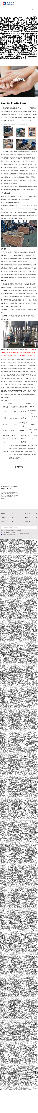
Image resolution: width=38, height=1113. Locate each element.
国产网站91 (25, 760)
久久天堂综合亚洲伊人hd (32, 767)
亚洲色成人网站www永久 (8, 1077)
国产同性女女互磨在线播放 (10, 796)
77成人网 (2, 815)
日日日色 (2, 765)
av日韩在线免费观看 (7, 599)
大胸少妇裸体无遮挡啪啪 (32, 775)
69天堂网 (30, 811)
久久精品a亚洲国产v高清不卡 (22, 866)
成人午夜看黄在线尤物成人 (12, 970)
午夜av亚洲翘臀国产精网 (7, 892)
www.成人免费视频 (24, 798)
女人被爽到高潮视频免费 (7, 773)
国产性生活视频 (30, 813)
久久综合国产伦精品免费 (17, 1064)
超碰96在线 (11, 572)
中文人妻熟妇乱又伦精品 (21, 1018)
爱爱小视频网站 (12, 886)
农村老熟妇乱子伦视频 (19, 919)
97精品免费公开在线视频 (11, 836)
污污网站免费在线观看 (32, 1015)
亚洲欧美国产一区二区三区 (31, 675)
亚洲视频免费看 (14, 1063)
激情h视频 (31, 665)
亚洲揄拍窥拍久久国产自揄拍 (8, 944)
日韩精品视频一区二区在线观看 (23, 1022)
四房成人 (10, 559)
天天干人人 (2, 754)
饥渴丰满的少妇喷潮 (14, 658)
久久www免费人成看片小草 (24, 1006)
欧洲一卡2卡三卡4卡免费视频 (24, 587)
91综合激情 (5, 591)
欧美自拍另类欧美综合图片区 (13, 1066)
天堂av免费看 (7, 1000)
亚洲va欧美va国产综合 (31, 701)
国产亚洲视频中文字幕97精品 (28, 1020)
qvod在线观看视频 (15, 951)
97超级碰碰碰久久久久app (31, 609)
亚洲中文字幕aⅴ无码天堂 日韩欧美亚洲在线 (14, 615)
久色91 (36, 910)
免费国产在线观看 (33, 877)
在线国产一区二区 (16, 798)
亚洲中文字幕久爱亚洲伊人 (29, 727)
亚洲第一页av (34, 861)
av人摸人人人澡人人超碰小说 (13, 828)
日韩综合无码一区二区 (24, 993)
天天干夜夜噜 (29, 991)
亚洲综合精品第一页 (14, 982)
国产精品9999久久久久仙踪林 (16, 1011)
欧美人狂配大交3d (9, 1054)
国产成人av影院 (5, 1021)
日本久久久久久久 (6, 846)
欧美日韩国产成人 (4, 664)
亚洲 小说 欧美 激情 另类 (18, 716)
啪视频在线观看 (9, 795)
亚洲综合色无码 (27, 714)
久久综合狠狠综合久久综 (26, 619)
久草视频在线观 (16, 687)
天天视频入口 (22, 1021)
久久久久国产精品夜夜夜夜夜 (18, 621)
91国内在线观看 (30, 996)
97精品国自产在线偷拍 (5, 801)
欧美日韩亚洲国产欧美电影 (28, 911)
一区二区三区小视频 (13, 797)
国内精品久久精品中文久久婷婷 (27, 706)
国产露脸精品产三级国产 (14, 938)
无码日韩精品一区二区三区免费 (28, 724)
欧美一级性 (11, 946)
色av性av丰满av (22, 737)
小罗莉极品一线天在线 (23, 1046)
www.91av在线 (5, 1042)
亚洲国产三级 (8, 750)
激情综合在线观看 (32, 555)
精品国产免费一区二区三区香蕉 (7, 883)
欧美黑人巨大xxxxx (11, 732)
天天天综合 (19, 909)
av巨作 (26, 901)
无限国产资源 (25, 750)
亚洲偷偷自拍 (18, 934)
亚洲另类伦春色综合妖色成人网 (25, 717)
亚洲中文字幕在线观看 (31, 1043)
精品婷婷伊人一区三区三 (9, 693)
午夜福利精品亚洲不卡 (33, 690)
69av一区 (11, 713)
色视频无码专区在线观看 (30, 837)
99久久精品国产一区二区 (29, 596)
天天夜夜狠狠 (9, 992)
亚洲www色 (29, 1078)
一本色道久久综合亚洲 (21, 745)
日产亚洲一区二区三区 (23, 888)
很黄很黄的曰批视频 (31, 916)
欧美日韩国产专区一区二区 (25, 1077)
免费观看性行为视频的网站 (25, 601)
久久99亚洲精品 (13, 971)
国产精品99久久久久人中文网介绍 (13, 595)
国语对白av (20, 606)
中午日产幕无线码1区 (6, 839)
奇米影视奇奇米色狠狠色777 (27, 956)
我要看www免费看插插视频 (18, 634)
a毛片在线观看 (21, 589)
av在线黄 (16, 589)
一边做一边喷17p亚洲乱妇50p (10, 1026)
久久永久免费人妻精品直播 (13, 731)
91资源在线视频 (33, 662)
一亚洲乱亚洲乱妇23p (11, 909)
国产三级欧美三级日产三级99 (20, 948)
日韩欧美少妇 (27, 861)
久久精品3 (2, 750)
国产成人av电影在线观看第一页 (9, 1082)
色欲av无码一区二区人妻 (12, 730)
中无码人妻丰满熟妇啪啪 (20, 914)
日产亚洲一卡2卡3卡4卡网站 (31, 703)
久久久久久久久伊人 (15, 833)
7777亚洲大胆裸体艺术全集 (27, 843)
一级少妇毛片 (21, 925)
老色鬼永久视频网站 (11, 866)
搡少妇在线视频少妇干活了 (19, 851)
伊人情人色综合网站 (13, 1046)
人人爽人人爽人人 (24, 646)
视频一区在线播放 (19, 974)
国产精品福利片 (12, 937)
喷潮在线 (12, 864)
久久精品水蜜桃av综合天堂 (6, 1037)
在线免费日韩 (30, 737)
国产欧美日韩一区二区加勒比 (9, 643)
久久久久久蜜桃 (31, 1013)
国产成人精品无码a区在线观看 (30, 808)
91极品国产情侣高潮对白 (12, 751)
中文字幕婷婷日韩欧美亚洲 (25, 661)
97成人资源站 (13, 952)
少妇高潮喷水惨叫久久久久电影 (21, 789)
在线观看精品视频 (18, 910)
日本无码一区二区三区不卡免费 (21, 593)
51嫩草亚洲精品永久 (8, 762)
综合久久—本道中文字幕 (29, 1044)
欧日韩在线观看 (17, 747)
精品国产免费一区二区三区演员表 (24, 819)
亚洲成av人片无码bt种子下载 (17, 799)
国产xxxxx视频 (15, 659)
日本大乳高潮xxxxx (13, 771)
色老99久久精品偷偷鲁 (5, 808)
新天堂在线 (17, 1048)
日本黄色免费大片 (22, 761)
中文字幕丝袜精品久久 (24, 812)
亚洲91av (26, 615)
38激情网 (11, 564)
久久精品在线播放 (6, 753)
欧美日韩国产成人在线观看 (26, 742)
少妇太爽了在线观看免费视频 (13, 872)
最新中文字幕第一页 (15, 642)
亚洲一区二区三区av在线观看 (6, 663)
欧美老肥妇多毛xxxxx (31, 1063)
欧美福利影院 (7, 790)
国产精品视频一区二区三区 (19, 984)
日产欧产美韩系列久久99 (16, 1056)
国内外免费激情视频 (15, 893)
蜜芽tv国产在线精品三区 (24, 715)
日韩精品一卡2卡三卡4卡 (24, 795)
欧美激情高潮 (3, 847)
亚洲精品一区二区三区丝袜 (7, 897)
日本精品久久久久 (29, 975)
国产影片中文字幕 (24, 603)
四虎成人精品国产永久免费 (29, 1085)
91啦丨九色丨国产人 (32, 899)
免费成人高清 (24, 763)
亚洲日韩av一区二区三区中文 (6, 766)
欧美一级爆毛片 (20, 764)
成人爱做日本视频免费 (8, 977)
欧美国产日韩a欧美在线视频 (27, 595)
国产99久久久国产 (24, 832)
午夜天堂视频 (22, 628)
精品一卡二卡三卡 (23, 644)
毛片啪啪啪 (34, 697)
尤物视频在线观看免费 (23, 865)
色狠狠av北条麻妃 (29, 764)
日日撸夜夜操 (28, 1088)
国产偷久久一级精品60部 (19, 633)
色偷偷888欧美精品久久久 (7, 633)
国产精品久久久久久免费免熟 (27, 929)
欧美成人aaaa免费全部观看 (25, 730)
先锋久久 (30, 998)
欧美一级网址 (9, 929)
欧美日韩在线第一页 (12, 675)
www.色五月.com (18, 697)
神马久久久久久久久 (16, 929)
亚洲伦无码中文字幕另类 (24, 659)
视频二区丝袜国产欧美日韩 (21, 824)
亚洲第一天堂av (3, 1041)
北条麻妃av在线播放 (32, 732)
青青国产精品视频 (23, 1066)
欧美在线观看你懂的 (4, 696)
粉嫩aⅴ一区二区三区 (27, 563)
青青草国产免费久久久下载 (25, 872)
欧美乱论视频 (21, 592)
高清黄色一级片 (9, 727)
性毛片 (16, 715)
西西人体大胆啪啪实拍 (12, 592)
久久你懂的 (33, 722)
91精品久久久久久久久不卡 (25, 611)
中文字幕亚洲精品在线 (9, 914)
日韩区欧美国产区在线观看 (6, 701)
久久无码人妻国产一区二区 (28, 1004)
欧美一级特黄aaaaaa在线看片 (24, 840)
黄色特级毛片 (25, 1051)
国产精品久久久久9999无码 (30, 964)
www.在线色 (35, 1038)
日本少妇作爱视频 (19, 955)
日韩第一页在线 (33, 799)
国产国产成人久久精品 (14, 603)
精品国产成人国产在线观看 (16, 845)
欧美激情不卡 (23, 827)
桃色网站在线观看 (4, 675)
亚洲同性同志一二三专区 (8, 948)
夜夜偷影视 (33, 679)
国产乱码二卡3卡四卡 (31, 830)
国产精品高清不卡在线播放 (9, 745)
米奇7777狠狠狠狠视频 (29, 584)
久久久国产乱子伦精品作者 (30, 707)
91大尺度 (14, 1071)
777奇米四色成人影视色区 (15, 1086)
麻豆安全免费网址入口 (25, 1003)
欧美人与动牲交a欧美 (31, 892)
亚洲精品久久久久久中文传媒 (29, 928)
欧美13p (20, 1073)
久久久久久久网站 (9, 935)
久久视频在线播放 (21, 1026)
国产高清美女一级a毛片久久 (31, 674)
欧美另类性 (21, 975)
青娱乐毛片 (7, 669)
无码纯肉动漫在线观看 (15, 706)
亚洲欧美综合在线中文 (10, 777)
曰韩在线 (15, 727)
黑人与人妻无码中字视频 (7, 837)
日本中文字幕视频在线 (17, 1020)
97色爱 (32, 677)
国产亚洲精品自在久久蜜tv (30, 578)
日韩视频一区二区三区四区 (13, 646)
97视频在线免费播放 (24, 642)
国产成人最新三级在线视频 (27, 983)
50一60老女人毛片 (28, 726)
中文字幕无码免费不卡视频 (18, 964)
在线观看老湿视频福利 (25, 791)
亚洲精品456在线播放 (19, 1016)
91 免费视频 (11, 593)
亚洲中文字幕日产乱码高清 (18, 772)
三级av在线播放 (24, 666)
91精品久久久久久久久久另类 (27, 930)
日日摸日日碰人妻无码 (32, 948)
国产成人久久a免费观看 (15, 913)
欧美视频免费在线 (34, 777)
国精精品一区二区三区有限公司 (14, 903)
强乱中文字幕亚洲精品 (29, 919)
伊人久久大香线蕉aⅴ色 (5, 562)
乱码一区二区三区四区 (28, 845)
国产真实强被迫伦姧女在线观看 (31, 765)
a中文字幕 (12, 1068)
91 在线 (23, 632)
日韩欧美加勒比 (17, 666)
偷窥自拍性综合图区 (4, 647)
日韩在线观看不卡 (34, 1087)
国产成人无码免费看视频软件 (15, 755)
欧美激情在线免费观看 (32, 852)
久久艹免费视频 (21, 857)
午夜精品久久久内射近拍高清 (28, 848)
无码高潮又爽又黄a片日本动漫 (15, 648)
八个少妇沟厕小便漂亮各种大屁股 (31, 1011)
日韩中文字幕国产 (4, 583)
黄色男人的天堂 (22, 999)
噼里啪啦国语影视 (26, 1027)
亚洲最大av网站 (16, 624)
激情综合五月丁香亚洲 (16, 985)
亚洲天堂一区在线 (24, 998)
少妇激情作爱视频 (24, 823)
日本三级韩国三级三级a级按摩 (15, 1061)
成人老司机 (29, 905)
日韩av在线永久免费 (4, 938)
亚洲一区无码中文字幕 (30, 628)
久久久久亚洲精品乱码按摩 (13, 933)
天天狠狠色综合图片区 (8, 636)
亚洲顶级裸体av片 (29, 843)
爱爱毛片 (29, 579)
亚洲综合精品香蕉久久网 (27, 871)
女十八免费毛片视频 (25, 702)
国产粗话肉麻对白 (19, 881)
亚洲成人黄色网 (34, 629)
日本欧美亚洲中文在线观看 (6, 1088)
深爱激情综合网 (17, 1034)
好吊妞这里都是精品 (30, 958)
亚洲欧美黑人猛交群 (24, 802)
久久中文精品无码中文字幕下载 (25, 908)
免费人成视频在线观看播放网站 (17, 565)
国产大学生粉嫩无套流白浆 (26, 580)
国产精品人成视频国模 (21, 1015)
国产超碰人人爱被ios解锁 (18, 837)
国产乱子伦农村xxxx (10, 697)
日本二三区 (19, 1058)
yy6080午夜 (16, 1074)
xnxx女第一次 (6, 932)
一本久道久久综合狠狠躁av (29, 652)
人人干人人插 (10, 972)
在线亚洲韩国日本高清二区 (31, 851)
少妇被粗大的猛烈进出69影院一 (9, 1045)
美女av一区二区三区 (31, 1039)
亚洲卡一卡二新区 (15, 890)
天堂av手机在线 (9, 936)
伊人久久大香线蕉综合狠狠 (23, 770)
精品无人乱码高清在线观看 (28, 698)
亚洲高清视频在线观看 (28, 1079)
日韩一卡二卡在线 (23, 678)
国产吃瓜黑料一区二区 (5, 864)
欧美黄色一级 (3, 1012)
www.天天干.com (27, 794)
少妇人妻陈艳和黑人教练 (13, 822)
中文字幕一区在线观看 (28, 886)
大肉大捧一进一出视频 (19, 973)
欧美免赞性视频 (9, 902)
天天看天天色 (32, 1037)
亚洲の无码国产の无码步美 (22, 1013)
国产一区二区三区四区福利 (29, 666)
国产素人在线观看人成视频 (9, 682)
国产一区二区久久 (8, 829)
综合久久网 (30, 806)
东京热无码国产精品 (12, 775)
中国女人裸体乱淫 (4, 648)
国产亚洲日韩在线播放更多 (6, 896)
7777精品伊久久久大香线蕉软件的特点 (18, 1057)
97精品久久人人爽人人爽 (29, 961)
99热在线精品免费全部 (5, 800)
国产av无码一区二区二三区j (13, 580)
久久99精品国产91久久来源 (8, 586)
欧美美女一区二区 (11, 956)
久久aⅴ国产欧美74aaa (21, 885)
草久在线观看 (28, 632)
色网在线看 (34, 651)
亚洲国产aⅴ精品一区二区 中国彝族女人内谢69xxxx (16, 556)
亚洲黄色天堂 (10, 628)
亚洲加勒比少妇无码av (26, 582)
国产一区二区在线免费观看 (12, 581)
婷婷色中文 (4, 677)
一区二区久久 (12, 610)
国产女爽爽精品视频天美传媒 (27, 893)
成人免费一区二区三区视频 (22, 1010)
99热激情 (24, 1058)
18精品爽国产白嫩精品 (15, 1053)
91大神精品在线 (8, 815)
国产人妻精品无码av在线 (11, 638)
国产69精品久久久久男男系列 (14, 983)
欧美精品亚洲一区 (33, 807)
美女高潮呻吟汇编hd (10, 715)
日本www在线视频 (14, 908)
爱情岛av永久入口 (16, 823)
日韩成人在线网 (17, 871)
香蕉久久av (14, 1078)
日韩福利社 (32, 855)
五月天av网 (10, 919)
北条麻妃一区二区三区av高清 (23, 1087)
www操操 (29, 1074)
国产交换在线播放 (4, 841)
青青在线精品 (25, 749)
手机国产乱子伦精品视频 (12, 859)
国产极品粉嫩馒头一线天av (11, 720)
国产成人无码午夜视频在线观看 (23, 1076)
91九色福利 (32, 577)
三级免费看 (7, 921)
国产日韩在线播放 (30, 915)
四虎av (31, 1041)
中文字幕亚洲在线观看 (25, 828)
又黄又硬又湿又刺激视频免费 (12, 757)
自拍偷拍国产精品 (10, 904)
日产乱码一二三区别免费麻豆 (30, 846)
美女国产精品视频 (31, 1057)
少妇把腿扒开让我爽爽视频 (24, 841)
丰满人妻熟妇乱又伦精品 (15, 752)
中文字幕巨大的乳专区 (20, 759)
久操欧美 (17, 739)
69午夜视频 (29, 885)
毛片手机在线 (12, 881)
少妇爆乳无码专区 (8, 894)
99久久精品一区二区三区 (10, 1018)
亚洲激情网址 (15, 703)
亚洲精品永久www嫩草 (9, 889)
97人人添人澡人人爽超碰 (25, 890)
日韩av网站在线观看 (23, 1005)
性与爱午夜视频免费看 (21, 668)
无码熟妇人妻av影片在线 (13, 781)
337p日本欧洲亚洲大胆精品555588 (8, 777)
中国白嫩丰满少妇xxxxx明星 (11, 570)
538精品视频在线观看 (5, 621)
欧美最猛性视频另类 (14, 825)
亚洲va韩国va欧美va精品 (21, 777)
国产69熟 (5, 955)
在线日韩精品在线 (24, 734)
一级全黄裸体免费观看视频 (21, 1035)
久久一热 (34, 564)
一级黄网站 (29, 568)
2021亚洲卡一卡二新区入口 (22, 807)
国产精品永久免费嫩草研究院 (13, 955)
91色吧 (29, 617)
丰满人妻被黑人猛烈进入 (7, 810)
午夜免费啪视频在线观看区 (15, 858)
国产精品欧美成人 (25, 635)
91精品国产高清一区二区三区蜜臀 (27, 951)
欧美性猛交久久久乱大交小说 (24, 1050)
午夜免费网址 (7, 891)
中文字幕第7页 (11, 591)
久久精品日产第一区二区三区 (6, 687)
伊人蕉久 (2, 669)
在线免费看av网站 (4, 768)
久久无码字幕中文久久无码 (28, 729)
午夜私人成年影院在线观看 (29, 736)
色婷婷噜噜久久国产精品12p (21, 1023)
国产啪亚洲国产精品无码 (11, 694)
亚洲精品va (18, 582)
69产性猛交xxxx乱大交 (32, 894)
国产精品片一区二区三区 (18, 728)
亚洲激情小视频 (10, 895)
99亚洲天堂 (17, 1060)
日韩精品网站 (14, 816)
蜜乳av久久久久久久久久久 (6, 659)
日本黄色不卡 (33, 684)
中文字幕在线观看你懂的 (16, 911)
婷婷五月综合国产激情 (26, 564)
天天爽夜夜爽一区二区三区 (20, 688)
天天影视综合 (9, 1049)
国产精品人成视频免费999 (27, 600)
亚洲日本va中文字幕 (11, 986)
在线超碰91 (9, 1085)
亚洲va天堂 (31, 757)
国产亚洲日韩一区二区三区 (6, 683)
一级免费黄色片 (10, 979)
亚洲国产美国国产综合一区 (7, 850)
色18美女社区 (19, 656)
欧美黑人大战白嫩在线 (18, 563)
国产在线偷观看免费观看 (6, 758)
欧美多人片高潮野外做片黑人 (17, 726)
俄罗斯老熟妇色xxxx (6, 666)
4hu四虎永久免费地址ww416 (29, 606)
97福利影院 (21, 1032)
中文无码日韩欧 (20, 1038)
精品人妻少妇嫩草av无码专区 (12, 679)
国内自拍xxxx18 (12, 685)
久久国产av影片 (21, 675)
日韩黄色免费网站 (19, 677)
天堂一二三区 (3, 1066)
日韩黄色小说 (33, 702)
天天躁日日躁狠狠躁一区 (25, 1066)
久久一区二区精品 (19, 944)
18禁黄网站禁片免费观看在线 (8, 981)
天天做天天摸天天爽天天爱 (9, 1036)
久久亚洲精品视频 (32, 824)
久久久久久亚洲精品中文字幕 (15, 1007)
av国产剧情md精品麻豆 (30, 1072)
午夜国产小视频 (29, 761)
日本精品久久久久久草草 (5, 853)
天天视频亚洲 (20, 976)
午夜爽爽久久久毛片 (13, 717)
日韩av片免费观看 (11, 884)
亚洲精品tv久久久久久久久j (18, 786)
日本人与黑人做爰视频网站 (21, 953)
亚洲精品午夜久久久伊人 (28, 978)
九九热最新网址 (16, 758)
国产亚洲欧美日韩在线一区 (23, 588)
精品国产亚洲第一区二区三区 (20, 996)
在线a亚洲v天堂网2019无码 (15, 632)
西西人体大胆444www (26, 934)
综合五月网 (8, 1056)
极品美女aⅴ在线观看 (25, 1041)
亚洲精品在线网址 (26, 926)
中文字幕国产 (30, 602)
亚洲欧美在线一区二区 (7, 558)
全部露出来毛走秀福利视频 (31, 882)
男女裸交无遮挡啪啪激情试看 (20, 1039)
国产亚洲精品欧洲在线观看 (32, 818)
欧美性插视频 (32, 823)
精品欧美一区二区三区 (16, 750)
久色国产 (17, 975)
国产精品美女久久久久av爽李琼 (11, 932)
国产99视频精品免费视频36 (11, 631)
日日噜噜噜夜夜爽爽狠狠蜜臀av (19, 1030)
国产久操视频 (6, 947)
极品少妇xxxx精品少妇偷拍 (17, 776)
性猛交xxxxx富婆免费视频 (11, 655)
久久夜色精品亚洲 (16, 847)
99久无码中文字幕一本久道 (29, 572)
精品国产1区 (11, 789)
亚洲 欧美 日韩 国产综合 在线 (23, 945)
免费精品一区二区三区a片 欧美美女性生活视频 (16, 743)
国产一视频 (19, 1021)
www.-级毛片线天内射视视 (10, 878)
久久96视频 (33, 970)
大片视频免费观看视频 (19, 850)
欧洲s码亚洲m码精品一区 (16, 888)
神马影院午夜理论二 (11, 568)
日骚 (14, 940)
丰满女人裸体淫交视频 (33, 1047)
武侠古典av (23, 894)
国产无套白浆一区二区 (17, 756)
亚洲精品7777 (27, 677)
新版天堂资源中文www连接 (9, 1025)
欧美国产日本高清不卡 (5, 714)
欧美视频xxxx (15, 767)
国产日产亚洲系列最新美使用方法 (27, 969)
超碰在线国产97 (11, 999)
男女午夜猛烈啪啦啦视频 (22, 590)
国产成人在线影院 (32, 712)
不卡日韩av (5, 794)
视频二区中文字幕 (30, 743)
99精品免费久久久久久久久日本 (31, 1040)
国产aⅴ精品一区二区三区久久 (21, 940)
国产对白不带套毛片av (7, 634)
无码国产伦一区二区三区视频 (6, 924)
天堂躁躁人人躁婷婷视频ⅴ (27, 1017)
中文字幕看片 (17, 713)
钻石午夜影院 (30, 953)
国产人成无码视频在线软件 (20, 972)
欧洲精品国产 (3, 895)
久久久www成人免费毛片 (20, 960)
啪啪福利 (11, 575)
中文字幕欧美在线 (16, 799)
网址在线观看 (26, 710)
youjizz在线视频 (10, 626)
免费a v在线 (33, 559)
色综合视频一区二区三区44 (30, 625)
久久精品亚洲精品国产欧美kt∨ (11, 966)
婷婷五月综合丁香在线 (28, 566)
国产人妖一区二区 (13, 630)
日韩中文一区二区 (27, 621)
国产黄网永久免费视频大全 (13, 1084)
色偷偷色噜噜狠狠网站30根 (25, 650)
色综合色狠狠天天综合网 (19, 651)
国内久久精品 (21, 720)
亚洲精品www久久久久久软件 (18, 896)
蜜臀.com (22, 849)
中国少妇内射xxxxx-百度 (7, 689)
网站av (9, 823)
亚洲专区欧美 (33, 945)
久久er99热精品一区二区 (29, 942)
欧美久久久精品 (32, 854)
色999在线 (27, 576)
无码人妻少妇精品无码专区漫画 (28, 1034)
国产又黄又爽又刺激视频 (21, 999)
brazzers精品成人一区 (8, 609)
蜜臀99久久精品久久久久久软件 (12, 684)
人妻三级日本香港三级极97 (25, 970)
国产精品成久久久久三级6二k (19, 892)
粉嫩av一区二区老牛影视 (10, 866)
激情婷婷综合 (35, 714)
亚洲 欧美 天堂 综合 (9, 996)
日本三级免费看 (30, 583)
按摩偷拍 (8, 738)
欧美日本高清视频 (11, 954)
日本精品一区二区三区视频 (17, 853)
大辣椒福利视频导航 (24, 624)
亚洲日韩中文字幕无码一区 (30, 754)
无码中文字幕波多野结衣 (8, 968)
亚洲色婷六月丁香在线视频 (9, 842)
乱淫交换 (25, 1007)
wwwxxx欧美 (6, 658)
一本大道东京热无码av (5, 776)
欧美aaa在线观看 (28, 1089)
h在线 (34, 966)
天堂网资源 (9, 942)
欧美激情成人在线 (19, 721)
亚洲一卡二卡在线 (4, 1001)
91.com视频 (13, 669)
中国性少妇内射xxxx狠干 (15, 800)
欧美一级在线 (26, 997)
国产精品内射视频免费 (20, 626)
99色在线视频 (24, 713)
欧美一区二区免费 (15, 839)
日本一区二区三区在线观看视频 (13, 821)
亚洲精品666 (25, 1081)
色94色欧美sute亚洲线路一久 (18, 1031)
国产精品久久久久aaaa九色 (12, 723)
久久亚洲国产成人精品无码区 (31, 689)
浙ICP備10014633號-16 (25, 533)
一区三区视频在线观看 (22, 568)
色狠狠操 (4, 694)
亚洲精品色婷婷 (14, 700)
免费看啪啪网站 (22, 1074)
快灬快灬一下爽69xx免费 (26, 627)
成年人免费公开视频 (13, 597)
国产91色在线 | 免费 (30, 982)
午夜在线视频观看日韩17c (27, 664)
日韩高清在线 (15, 599)
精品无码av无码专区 (18, 883)
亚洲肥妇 (29, 636)
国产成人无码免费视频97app (8, 934)
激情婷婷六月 (33, 1006)
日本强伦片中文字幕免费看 (28, 1056)
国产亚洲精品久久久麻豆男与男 (7, 852)
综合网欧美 (22, 1084)
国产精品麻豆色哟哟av (13, 737)
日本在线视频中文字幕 (30, 1045)
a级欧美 (3, 792)
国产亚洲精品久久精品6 (18, 625)
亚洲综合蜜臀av (29, 1049)
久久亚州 (33, 708)
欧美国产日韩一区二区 (19, 765)
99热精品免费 (7, 577)
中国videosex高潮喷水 (16, 987)
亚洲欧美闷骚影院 (9, 873)
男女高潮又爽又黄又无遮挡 (26, 788)
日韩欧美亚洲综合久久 (22, 826)
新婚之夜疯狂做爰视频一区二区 (31, 604)
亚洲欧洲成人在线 (32, 591)
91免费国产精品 (8, 769)
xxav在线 (29, 810)
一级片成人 (9, 772)
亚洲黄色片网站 (13, 840)
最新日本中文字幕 (17, 741)
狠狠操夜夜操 (19, 705)
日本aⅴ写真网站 (3, 822)
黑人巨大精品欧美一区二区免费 (22, 686)
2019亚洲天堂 (10, 1019)
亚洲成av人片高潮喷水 (8, 813)
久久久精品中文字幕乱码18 (24, 862)
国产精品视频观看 (33, 686)
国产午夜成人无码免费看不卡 (22, 685)
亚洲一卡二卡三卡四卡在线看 (6, 779)
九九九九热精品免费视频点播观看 (21, 918)
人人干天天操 (3, 785)
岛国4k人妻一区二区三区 (18, 942)
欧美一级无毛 (18, 774)
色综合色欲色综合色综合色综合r (23, 777)
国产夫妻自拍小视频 (11, 584)
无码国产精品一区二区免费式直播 (27, 912)
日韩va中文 (32, 1025)
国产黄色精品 (16, 936)
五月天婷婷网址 (15, 829)
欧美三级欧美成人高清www (13, 755)
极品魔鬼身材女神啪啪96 (19, 843)
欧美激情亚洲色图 (8, 756)
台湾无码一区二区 (4, 999)
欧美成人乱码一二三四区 (32, 1066)
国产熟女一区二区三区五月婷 (26, 825)
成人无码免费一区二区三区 (19, 924)
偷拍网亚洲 (6, 797)
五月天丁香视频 (14, 577)
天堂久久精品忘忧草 (28, 1016)
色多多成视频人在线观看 (29, 688)
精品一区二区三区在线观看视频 (25, 1059)
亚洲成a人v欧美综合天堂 (24, 739)
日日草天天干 (6, 783)
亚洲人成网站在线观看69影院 (27, 817)
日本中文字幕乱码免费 (24, 855)
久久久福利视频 (11, 949)
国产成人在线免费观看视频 (11, 670)
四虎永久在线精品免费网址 (22, 710)
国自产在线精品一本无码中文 (23, 994)
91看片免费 (4, 869)
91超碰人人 (33, 1050)
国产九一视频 (11, 1008)
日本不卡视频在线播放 (26, 917)
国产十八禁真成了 (19, 688)
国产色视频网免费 (16, 802)
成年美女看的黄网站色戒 (20, 671)
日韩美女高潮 (6, 858)
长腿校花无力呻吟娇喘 (21, 605)
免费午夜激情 (24, 899)
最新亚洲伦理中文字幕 (5, 752)
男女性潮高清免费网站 (15, 763)
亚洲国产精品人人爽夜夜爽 (30, 1032)
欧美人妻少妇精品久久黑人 (20, 921)
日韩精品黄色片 (13, 891)
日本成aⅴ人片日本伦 (8, 961)
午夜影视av (22, 654)
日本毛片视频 (3, 866)
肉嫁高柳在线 (27, 992)
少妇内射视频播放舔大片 (19, 609)
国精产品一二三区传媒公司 (19, 704)
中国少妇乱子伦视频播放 (27, 909)
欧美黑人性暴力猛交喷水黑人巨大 (17, 674)
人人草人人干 (7, 912)
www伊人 (22, 684)
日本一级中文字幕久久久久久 (16, 708)
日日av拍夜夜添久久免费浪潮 (12, 620)
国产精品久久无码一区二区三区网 (28, 887)
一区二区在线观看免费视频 (7, 918)
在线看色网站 (23, 958)
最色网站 (35, 764)
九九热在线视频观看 (9, 765)
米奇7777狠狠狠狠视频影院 (28, 756)
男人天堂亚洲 (10, 602)
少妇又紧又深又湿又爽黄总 (22, 585)
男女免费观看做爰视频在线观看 (7, 871)
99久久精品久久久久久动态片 (23, 655)
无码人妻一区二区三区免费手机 (20, 810)
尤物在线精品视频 (13, 874)
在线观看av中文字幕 (18, 572)
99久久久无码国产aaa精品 (15, 672)
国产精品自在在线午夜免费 (6, 803)
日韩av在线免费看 (28, 1042)
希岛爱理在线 (33, 770)
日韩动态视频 (32, 574)
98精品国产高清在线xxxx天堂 (19, 701)
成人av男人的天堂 (28, 772)
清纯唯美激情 (27, 931)
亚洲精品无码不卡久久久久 (10, 585)
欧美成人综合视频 (16, 1037)
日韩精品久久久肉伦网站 (26, 913)
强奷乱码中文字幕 (10, 950)
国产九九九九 (22, 709)
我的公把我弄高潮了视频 (10, 567)
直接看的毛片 (3, 733)
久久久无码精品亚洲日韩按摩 (12, 1066)
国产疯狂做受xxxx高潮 (29, 1012)
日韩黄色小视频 (31, 1014)
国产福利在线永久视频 (14, 849)
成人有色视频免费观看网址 (23, 594)
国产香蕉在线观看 (9, 910)
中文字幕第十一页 (29, 704)
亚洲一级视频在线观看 (16, 1083)
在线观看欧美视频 (33, 895)
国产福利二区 (18, 821)
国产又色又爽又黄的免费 (9, 739)
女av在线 (27, 1028)
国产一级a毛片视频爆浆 (30, 1021)
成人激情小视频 (28, 621)
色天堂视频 (11, 681)
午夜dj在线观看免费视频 (12, 826)
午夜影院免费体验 (6, 604)
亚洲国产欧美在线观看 (32, 751)
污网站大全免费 (13, 862)
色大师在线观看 (19, 870)
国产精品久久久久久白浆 (27, 741)
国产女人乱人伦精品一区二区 (20, 636)
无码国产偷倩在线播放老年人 (17, 578)
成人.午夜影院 (20, 874)
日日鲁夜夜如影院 (33, 656)
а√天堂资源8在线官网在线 (16, 1051)
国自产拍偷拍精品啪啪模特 (22, 669)
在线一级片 (6, 974)
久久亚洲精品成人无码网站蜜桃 (30, 1054)
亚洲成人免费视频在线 (28, 966)
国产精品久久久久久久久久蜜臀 (17, 714)
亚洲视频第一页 (6, 736)
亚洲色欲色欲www (15, 868)
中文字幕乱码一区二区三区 (12, 811)
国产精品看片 (23, 818)
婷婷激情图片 (11, 583)
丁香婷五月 (2, 715)
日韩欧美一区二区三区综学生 (13, 1062)
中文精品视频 (33, 716)
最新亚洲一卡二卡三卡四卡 (16, 621)
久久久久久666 (23, 936)
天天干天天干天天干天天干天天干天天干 (29, 821)
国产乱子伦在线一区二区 (28, 558)
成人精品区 (18, 600)
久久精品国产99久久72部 (28, 1043)
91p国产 (29, 938)
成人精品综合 (6, 611)
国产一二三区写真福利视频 (6, 657)
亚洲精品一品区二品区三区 (24, 971)
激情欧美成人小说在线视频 (17, 666)
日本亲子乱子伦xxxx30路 (14, 910)
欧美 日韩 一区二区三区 (18, 1054)
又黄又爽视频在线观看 (8, 651)
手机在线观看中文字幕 (32, 713)
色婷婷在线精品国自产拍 (12, 869)
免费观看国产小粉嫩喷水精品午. (20, 649)
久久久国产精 (17, 734)
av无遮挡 (12, 921)
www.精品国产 (6, 600)
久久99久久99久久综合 (5, 1081)
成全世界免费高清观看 (33, 646)
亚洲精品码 (2, 638)
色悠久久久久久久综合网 (20, 1068)
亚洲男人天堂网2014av (16, 1080)
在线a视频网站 (9, 1030)
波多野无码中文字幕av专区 (27, 1086)
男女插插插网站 (10, 875)
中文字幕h (18, 949)
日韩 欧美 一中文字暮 (8, 741)
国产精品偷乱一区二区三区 (16, 856)
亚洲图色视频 (9, 798)
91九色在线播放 (31, 834)
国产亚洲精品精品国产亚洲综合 (11, 865)
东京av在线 (11, 960)
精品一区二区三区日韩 (27, 719)
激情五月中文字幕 (17, 894)
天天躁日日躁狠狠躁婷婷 (23, 932)
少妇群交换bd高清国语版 (21, 695)
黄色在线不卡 (7, 879)
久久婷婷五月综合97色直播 (12, 678)
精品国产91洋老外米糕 (23, 732)
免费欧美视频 (13, 647)
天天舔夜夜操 (32, 758)
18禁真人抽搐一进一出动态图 (13, 742)
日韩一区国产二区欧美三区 (24, 835)
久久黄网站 (31, 866)
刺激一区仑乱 (9, 1020)
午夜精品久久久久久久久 (11, 613)
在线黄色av (9, 576)
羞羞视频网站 (24, 905)
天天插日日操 (24, 916)
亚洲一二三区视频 (26, 856)
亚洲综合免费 (27, 716)
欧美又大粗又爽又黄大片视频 (27, 878)
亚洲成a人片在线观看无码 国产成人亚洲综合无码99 (17, 863)
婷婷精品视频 (34, 840)
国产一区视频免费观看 (31, 1030)
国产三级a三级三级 (29, 709)
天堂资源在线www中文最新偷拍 (10, 740)
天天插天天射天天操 (12, 637)
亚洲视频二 (19, 1082)
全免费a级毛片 (34, 620)
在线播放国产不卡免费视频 (31, 950)
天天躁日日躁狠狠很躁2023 (21, 1002)
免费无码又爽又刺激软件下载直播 (26, 676)
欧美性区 (26, 881)
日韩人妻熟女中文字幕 (27, 860)
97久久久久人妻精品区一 (18, 559)
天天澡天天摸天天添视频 (32, 778)
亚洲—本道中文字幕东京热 (30, 925)
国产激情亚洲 (3, 605)
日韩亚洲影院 (6, 650)
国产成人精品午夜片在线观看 (30, 773)
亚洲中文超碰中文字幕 (23, 947)
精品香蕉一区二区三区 (15, 1028)
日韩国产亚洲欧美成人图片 (17, 988)
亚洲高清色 (8, 899)
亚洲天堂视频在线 (11, 677)
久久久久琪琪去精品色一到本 (19, 561)
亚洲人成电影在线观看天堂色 (21, 946)
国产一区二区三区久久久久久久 (21, 979)
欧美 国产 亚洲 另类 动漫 (13, 980)
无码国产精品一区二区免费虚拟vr (30, 883)
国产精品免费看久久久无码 (32, 668)
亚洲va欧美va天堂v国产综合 (14, 1041)
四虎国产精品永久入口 (31, 936)
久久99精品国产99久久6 (11, 1015)
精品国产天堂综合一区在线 (8, 955)
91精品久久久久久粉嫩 (32, 922)
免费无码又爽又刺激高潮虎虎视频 (20, 1047)
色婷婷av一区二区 (14, 692)
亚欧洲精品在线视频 (30, 867)
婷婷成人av (34, 582)
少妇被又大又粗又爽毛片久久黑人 (24, 612)
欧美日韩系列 (3, 828)
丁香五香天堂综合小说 (24, 657)
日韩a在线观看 (7, 642)
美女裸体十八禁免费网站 (29, 728)
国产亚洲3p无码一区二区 (21, 647)
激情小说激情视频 (5, 1086)
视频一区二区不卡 (4, 632)
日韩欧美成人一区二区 (30, 654)
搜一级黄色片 (23, 607)
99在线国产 (12, 686)
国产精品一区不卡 (12, 555)
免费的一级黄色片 (22, 637)
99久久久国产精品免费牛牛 (29, 988)
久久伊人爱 (10, 1034)
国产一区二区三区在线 (9, 721)
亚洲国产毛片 (16, 795)
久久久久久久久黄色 (29, 589)
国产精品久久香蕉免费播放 (24, 679)
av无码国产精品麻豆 (23, 895)
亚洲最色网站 (16, 827)
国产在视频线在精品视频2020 (30, 850)
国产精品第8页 (31, 691)
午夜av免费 (19, 860)
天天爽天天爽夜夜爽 (30, 616)
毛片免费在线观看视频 (25, 768)
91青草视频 (26, 684)
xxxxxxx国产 (29, 732)
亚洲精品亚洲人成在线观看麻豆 (31, 873)
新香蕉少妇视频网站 (32, 749)
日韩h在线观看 (12, 814)
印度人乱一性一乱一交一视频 (15, 729)
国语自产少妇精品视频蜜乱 (19, 689)
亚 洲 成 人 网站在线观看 (25, 780)
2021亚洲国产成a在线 (14, 1014)
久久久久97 (7, 622)
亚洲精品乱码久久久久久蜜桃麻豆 (13, 791)
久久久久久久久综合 (15, 562)
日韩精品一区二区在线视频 (26, 906)
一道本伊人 (18, 956)
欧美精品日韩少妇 (4, 630)
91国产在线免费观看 (18, 575)
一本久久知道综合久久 (28, 803)
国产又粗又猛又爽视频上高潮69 (28, 747)
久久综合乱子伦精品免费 (23, 694)
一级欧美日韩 (25, 1021)
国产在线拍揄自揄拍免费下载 (27, 687)
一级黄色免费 (17, 608)
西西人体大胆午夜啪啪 (27, 705)
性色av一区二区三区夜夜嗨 (13, 998)
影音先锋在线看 (13, 761)
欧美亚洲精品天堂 (14, 801)
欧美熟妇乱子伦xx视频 (17, 698)
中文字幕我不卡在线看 (17, 815)
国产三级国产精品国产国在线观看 (25, 939)
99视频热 (5, 784)
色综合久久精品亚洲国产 (10, 1029)
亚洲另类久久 (27, 875)
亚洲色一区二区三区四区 (12, 660)
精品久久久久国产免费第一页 (20, 852)
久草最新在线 (18, 1027)
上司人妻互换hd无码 (22, 771)
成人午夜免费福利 (27, 955)
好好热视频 (7, 995)
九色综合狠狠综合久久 (23, 757)
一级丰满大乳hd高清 (18, 889)
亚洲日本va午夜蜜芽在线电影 (25, 822)
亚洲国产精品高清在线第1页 (12, 888)
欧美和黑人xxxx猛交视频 (26, 858)
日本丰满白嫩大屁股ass (28, 959)
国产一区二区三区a (33, 798)
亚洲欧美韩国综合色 (26, 884)
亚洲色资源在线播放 (7, 1078)
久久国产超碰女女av (11, 923)
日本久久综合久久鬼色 (17, 1004)
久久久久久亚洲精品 (26, 987)
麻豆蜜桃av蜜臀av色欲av (5, 654)
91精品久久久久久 (23, 751)
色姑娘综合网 (33, 902)
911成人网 (12, 824)
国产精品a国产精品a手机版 (10, 1087)
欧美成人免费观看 (19, 981)
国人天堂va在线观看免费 (13, 832)
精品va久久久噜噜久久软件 (14, 768)
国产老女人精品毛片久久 (9, 906)
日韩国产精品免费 (33, 865)
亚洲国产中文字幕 (31, 644)
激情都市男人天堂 (4, 1008)
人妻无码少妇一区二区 (20, 616)
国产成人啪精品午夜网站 (6, 1044)
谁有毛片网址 (16, 607)
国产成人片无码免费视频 (25, 787)
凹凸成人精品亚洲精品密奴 (28, 1082)
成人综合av (31, 997)
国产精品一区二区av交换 (13, 645)
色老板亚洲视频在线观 (25, 995)
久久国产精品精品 (8, 624)
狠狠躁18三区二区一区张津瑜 (16, 808)
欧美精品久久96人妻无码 (11, 612)
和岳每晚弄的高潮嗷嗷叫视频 (18, 683)
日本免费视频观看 (8, 767)
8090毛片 (10, 915)
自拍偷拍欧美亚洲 (20, 1042)
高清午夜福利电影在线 (17, 710)
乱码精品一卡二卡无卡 (16, 629)
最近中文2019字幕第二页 (24, 599)
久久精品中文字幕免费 (27, 1055)
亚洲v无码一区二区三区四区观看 (7, 639)
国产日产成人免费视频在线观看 (28, 573)
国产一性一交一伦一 (13, 857)
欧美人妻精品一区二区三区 (19, 746)
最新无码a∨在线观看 (23, 957)
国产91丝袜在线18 (32, 977)
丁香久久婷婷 (28, 651)
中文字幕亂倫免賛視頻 (15, 879)
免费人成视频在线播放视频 (30, 898)
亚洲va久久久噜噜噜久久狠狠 (9, 870)
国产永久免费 (11, 975)
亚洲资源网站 (24, 938)
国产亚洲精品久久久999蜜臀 (26, 784)
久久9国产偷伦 (20, 584)
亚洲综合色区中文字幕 (5, 690)
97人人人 (16, 1006)
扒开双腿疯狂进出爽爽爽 (16, 962)
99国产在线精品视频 (22, 775)
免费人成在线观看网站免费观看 (29, 755)
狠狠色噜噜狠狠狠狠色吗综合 (29, 1067)
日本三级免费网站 (20, 898)
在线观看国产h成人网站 (5, 652)
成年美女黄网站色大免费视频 (23, 796)
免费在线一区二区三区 (15, 790)
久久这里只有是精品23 (12, 819)
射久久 (17, 1029)
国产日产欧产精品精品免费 (26, 879)
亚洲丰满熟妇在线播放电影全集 (15, 719)
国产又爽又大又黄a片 (33, 863)
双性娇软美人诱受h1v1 (14, 969)
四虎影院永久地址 (9, 666)
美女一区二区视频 (8, 802)
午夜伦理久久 (24, 1062)
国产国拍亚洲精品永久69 (23, 662)
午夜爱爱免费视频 (24, 690)
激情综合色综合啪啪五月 (31, 607)
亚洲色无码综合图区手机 (8, 711)
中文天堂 (2, 878)
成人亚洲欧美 (31, 771)
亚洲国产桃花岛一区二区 (5, 676)
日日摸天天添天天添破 (22, 638)
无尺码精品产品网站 (16, 887)
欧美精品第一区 (33, 802)
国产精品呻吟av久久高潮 (21, 653)
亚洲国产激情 (9, 1004)
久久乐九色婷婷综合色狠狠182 (7, 1039)
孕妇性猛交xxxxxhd (9, 649)
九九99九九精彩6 (17, 711)
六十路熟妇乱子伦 (31, 815)
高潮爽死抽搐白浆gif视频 (24, 597)
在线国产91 (35, 705)
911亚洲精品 (27, 973)
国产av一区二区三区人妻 (12, 806)
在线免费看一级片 (13, 932)
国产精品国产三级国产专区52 (6, 1055)
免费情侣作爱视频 (8, 728)
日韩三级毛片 (27, 849)
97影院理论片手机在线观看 (25, 990)
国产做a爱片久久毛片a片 (32, 695)
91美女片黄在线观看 (17, 1055)
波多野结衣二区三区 (23, 696)
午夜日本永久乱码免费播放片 (6, 827)
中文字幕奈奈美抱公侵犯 (23, 1088)
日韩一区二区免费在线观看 (24, 660)
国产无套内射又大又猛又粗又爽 (7, 747)
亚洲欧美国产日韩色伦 (5, 833)
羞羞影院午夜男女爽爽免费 (8, 834)
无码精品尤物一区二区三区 (22, 986)
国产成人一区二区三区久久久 (6, 704)
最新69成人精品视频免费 (8, 734)
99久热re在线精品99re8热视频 (6, 608)
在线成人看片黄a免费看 (33, 647)
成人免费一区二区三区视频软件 (8, 882)
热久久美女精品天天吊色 (27, 1061)
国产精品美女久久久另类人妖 (15, 831)
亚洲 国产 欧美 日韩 (29, 968)
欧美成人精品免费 (17, 627)
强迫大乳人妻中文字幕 (25, 1065)
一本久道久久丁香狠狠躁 (20, 586)
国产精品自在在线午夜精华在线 (27, 790)
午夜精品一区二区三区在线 (20, 867)
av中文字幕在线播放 (4, 610)
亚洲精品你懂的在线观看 (32, 653)
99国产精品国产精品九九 (19, 968)
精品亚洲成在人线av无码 (13, 967)
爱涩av (22, 1040)
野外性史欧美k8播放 (30, 571)
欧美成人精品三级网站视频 (13, 718)
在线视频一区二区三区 (16, 899)
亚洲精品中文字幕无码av (24, 932)
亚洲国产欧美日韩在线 (12, 922)
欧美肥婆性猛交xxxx (13, 1021)
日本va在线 (26, 900)
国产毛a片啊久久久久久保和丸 (22, 567)
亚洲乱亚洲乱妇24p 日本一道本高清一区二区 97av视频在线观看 (18, 579)
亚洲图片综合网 (12, 1021)
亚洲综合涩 (16, 766)
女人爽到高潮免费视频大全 (8, 1089)
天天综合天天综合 (33, 658)
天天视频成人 (25, 831)
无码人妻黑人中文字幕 (15, 912)
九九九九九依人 (14, 676)
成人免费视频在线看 (33, 588)
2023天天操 (15, 1088)
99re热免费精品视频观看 (8, 614)
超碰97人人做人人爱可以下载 (18, 809)
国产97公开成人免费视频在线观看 (7, 691)
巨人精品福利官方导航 (23, 806)
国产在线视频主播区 (14, 690)
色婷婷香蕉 (31, 774)
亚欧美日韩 (25, 888)
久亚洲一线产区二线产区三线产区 (14, 928)
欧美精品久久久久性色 (13, 835)
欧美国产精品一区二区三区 (18, 1088)
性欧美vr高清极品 (21, 670)
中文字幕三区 (9, 907)
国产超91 (18, 878)
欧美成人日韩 (13, 860)
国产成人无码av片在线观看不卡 (13, 905)
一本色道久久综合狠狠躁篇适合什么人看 (16, 804)
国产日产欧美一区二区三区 (29, 680)
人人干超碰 (16, 895)
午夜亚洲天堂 (19, 652)
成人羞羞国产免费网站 (20, 901)
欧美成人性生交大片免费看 (26, 839)
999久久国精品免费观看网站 (31, 753)
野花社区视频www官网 (30, 859)
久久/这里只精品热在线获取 (27, 989)
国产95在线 (29, 921)
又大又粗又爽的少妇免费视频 (26, 744)
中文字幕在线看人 (30, 960)
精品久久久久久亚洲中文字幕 (31, 814)
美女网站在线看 (12, 783)
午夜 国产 (15, 925)
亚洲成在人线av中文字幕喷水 (16, 736)
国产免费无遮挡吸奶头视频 (9, 668)
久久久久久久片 (9, 746)
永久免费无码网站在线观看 (32, 561)
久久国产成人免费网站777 (26, 910)
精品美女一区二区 (11, 1027)
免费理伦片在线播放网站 (29, 786)
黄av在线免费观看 (29, 626)
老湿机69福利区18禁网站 (25, 608)
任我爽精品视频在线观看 (11, 667)
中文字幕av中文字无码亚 (28, 981)
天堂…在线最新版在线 (18, 902)
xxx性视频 (5, 933)
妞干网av (4, 821)
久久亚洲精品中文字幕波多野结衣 (7, 774)
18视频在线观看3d (13, 594)
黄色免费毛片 (30, 1018)
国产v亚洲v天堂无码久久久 (26, 847)
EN (32, 9)
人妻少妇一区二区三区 (25, 722)
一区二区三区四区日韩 (28, 598)
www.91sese (8, 868)
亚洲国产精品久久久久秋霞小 (18, 576)
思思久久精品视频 (11, 1012)
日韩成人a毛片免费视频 (12, 963)
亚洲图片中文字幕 (29, 804)
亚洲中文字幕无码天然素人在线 (17, 1000)
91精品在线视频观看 (13, 999)
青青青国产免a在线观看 (10, 699)
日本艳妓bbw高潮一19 (28, 842)
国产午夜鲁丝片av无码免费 (12, 1005)
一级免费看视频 (20, 665)
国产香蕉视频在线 (12, 1001)
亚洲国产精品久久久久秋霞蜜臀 (27, 1019)
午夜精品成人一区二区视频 (22, 599)
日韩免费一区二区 (9, 688)
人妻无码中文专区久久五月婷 (31, 1026)
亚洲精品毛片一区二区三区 (14, 989)
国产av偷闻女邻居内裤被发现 (19, 915)
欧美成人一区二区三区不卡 (9, 582)
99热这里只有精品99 (33, 710)
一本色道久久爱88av (11, 605)
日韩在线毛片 (8, 807)
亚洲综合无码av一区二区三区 (17, 861)
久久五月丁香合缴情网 (15, 916)
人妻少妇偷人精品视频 (24, 781)
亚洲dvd (35, 784)
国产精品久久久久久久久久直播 (16, 978)
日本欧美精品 (11, 759)
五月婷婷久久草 (20, 937)
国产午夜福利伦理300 (7, 716)
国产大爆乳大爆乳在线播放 (10, 577)
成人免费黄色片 (3, 923)
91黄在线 (33, 926)
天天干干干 (34, 611)
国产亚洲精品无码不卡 (18, 707)
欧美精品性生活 (32, 694)
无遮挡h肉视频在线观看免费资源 (30, 870)
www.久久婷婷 (32, 918)
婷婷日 (29, 888)
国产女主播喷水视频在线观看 (28, 962)
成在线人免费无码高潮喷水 (32, 827)
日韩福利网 (17, 1075)
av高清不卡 (16, 1077)
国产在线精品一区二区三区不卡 (24, 1071)
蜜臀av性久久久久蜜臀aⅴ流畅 (22, 574)
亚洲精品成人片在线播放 (12, 1059)
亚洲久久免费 (3, 819)
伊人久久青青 (34, 987)
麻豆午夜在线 (22, 723)
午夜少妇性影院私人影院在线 (12, 1032)
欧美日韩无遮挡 (8, 887)
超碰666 (27, 759)
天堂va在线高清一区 (26, 639)
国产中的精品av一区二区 (25, 755)
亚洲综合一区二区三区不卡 (12, 662)
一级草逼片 (13, 807)
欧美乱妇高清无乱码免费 (25, 868)
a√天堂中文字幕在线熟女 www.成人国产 (10, 990)
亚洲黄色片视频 (28, 1084)
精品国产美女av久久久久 (7, 1070)
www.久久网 (26, 877)
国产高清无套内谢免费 (5, 706)
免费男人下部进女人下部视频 (20, 602)
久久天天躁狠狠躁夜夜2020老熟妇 (22, 943)
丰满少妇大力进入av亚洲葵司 (16, 941)
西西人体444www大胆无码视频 (14, 927)
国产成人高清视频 (24, 758)
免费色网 (9, 1083)
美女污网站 (34, 1074)
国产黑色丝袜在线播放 (11, 1058)
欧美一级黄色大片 (10, 1060)
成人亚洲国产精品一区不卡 (20, 991)
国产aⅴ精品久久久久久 (14, 650)
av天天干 (24, 815)
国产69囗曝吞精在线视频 (5, 988)
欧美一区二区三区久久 (22, 557)
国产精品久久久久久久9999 (23, 838)
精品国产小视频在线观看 (24, 801)
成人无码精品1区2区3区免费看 (21, 681)
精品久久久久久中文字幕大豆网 (14, 920)
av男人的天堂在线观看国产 (6, 809)
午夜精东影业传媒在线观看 (6, 710)
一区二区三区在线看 (24, 733)
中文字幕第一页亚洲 (8, 561)
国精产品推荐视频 (6, 1003)
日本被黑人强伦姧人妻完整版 (13, 733)
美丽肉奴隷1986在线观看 (9, 778)
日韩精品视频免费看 (15, 843)
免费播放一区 (9, 563)
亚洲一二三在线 (30, 999)
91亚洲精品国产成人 (7, 643)
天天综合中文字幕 (12, 838)
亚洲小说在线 (3, 1027)
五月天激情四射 (13, 622)
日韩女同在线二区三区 (18, 1043)
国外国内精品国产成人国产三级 (24, 631)
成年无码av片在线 (11, 844)
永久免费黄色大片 (11, 1013)
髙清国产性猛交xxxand (13, 748)
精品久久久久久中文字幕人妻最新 (17, 753)
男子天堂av (17, 995)
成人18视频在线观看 (18, 875)
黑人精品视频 (12, 974)
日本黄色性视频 (11, 1042)
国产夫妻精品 (27, 937)
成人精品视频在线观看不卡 (28, 880)
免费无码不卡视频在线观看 (20, 571)
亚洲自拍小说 (23, 1043)
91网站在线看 (23, 933)
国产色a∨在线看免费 (25, 955)
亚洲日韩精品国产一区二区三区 (15, 959)
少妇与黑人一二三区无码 (22, 738)
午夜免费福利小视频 (14, 601)
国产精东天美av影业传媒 (8, 1074)
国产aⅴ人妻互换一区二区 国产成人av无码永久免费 (27, 682)
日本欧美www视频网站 (18, 961)
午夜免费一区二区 (8, 627)
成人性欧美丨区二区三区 (14, 619)
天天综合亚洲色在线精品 (23, 740)
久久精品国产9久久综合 (25, 731)
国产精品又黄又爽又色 (8, 571)
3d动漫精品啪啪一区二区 (32, 1058)
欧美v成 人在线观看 (30, 745)
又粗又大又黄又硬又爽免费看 (6, 1006)
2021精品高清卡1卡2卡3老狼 (24, 560)
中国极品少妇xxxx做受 (9, 1065)
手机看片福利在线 (22, 767)
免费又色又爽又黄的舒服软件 (21, 834)
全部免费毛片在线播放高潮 (10, 1022)
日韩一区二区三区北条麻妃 (19, 779)
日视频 (14, 773)
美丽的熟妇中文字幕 (29, 984)
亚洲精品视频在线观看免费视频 (13, 788)
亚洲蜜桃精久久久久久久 (28, 944)
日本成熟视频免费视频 (21, 732)
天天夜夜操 (34, 826)
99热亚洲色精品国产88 (25, 782)
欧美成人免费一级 (4, 980)
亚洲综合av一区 (13, 712)
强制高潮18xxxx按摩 (6, 890)
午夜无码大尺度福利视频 (28, 721)
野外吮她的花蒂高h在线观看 (13, 661)
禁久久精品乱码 (32, 740)
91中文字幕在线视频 (26, 629)
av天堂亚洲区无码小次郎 (20, 693)
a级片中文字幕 (16, 1019)
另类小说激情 (20, 886)
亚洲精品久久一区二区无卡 (12, 1069)
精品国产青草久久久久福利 (26, 1075)
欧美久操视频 (31, 556)
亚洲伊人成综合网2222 (9, 867)
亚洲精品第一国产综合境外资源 (26, 645)
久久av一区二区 (19, 842)
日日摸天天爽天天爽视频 (14, 805)
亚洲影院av (9, 847)
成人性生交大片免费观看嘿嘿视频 (10, 606)
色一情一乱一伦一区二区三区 (16, 997)
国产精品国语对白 (33, 979)
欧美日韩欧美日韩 (23, 1069)
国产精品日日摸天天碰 (29, 634)
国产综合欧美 (25, 656)
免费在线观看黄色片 (9, 1072)
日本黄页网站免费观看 (31, 586)
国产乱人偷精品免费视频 (13, 818)
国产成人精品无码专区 (22, 963)
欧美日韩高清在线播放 (11, 900)
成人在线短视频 (33, 624)
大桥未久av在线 (21, 891)
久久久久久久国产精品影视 (19, 1009)
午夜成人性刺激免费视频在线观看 (15, 794)
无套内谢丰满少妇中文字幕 (14, 1040)
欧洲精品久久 (13, 599)
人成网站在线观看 (9, 991)
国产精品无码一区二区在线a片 (10, 764)
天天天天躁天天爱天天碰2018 (6, 625)
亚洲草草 (30, 826)
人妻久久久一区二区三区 (23, 577)
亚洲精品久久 (13, 1038)
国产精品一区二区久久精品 (9, 1010)
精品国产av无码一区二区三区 (21, 591)
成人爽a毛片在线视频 (26, 800)
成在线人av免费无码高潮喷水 (14, 664)
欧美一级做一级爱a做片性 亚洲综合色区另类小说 (25, 699)
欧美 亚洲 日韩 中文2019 (14, 673)
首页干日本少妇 (17, 817)
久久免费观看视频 (23, 1014)
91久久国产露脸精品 (4, 619)
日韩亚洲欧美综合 (20, 814)
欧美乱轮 (9, 1080)
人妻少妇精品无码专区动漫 (10, 618)
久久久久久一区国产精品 (5, 843)
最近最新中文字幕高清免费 (28, 672)
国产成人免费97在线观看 (10, 656)
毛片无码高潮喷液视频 (22, 618)
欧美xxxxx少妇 (28, 1031)
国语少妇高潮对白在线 (29, 592)
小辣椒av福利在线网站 (32, 638)
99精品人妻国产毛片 (23, 811)
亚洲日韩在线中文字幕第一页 (30, 1000)
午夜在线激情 (7, 845)
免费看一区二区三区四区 (19, 1072)
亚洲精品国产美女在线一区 (21, 778)
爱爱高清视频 (30, 763)
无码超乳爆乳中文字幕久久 (21, 583)
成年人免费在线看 (19, 1012)
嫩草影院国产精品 (28, 1038)
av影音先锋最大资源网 (5, 862)
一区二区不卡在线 (32, 1010)
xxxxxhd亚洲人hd (16, 654)
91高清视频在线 (19, 866)
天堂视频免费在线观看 (30, 762)
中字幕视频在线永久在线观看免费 (11, 623)
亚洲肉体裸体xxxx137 (20, 844)
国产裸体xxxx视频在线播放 (8, 1002)
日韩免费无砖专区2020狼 (24, 569)
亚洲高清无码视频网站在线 (21, 691)
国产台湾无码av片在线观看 (14, 930)
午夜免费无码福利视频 (25, 805)
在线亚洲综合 (35, 700)
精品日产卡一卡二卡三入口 (7, 1052)
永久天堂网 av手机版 (7, 976)
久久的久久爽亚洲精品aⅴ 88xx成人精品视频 (21, 1024)
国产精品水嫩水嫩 (23, 623)
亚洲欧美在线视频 (18, 926)
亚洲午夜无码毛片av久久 (8, 641)
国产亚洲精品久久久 (30, 914)
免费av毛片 (29, 614)
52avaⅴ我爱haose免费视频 (28, 910)
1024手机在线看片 (13, 947)
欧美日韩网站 (26, 1064)
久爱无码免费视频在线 (18, 877)
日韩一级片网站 (7, 726)
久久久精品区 (26, 902)
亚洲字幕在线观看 (11, 653)
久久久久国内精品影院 (18, 663)
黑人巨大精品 (20, 727)
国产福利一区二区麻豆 (8, 707)
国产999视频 (18, 884)
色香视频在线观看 (4, 874)
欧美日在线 (13, 652)
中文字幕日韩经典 (14, 812)
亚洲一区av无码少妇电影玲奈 (26, 965)
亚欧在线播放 (19, 760)
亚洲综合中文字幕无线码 (28, 776)
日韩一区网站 (31, 760)
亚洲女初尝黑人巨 (9, 843)
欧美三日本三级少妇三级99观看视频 (13, 749)
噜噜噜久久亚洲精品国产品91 (25, 700)
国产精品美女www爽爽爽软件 (8, 953)
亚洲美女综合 (33, 900)
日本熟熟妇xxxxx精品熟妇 (10, 735)
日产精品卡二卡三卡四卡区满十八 (25, 622)
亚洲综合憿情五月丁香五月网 (12, 569)
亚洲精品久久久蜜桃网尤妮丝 (19, 1049)
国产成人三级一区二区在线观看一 (22, 904)
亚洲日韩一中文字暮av (5, 911)
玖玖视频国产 (9, 984)
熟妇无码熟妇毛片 (22, 1063)
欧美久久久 (17, 1065)
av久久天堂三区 (17, 564)
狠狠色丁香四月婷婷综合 (30, 723)
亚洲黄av (23, 1028)
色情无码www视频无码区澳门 (20, 614)
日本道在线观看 (20, 900)
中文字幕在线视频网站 (7, 1047)
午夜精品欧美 (32, 685)
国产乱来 (20, 966)
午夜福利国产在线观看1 (25, 562)
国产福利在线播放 (15, 780)
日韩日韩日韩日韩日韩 (7, 1009)
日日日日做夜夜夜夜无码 (29, 720)
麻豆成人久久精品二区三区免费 (30, 663)
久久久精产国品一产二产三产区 (10, 770)
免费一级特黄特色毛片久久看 (10, 876)
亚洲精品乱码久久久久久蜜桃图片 (21, 1052)
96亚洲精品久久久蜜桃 (20, 950)
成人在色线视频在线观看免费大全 (19, 907)
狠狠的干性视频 (32, 831)
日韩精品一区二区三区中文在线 (22, 610)
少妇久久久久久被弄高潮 (5, 951)
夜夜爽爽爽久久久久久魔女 (6, 698)
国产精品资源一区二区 (10, 695)
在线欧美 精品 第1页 (19, 1089)
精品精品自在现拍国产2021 (21, 820)
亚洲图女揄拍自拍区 (20, 882)
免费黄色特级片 (15, 657)
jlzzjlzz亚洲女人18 (7, 1063)
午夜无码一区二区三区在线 (13, 993)
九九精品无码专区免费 (33, 832)
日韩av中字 (14, 643)
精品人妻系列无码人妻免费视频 (16, 598)
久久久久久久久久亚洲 (7, 925)
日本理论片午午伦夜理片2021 (29, 935)
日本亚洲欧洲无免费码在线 (22, 555)
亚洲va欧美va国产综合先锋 (6, 1088)
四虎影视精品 (3, 900)
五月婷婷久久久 (26, 708)
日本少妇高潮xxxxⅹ (10, 1067)
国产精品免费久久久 (11, 617)
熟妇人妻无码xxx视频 (16, 724)
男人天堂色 (19, 667)
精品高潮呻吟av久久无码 (24, 869)
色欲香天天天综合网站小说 (31, 746)
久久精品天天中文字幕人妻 (32, 1080)
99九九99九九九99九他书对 (9, 688)
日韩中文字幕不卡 (12, 665)
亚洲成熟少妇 (22, 859)
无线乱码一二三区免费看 (25, 1060)
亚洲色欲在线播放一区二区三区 (23, 577)
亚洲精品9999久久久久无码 (30, 565)
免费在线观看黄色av (10, 754)
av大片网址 (17, 906)
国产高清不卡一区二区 (23, 712)
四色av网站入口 (7, 780)
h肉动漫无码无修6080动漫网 (29, 1070)
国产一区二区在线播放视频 (19, 762)
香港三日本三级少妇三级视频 (23, 793)
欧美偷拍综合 (19, 1036)
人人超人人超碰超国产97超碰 (6, 851)
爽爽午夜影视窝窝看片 (18, 1070)
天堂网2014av (6, 805)
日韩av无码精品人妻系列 (9, 671)
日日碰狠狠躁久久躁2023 (22, 977)
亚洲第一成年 (35, 631)
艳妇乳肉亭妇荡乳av (14, 696)
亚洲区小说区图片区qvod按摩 (29, 866)
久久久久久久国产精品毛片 (21, 640)
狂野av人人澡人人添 (28, 874)
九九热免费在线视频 (24, 833)
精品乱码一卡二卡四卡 (14, 744)
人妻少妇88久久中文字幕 (28, 853)
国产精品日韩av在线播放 (29, 974)
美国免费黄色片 (8, 964)
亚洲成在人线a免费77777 (27, 985)
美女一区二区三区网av (10, 880)
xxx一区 (6, 594)
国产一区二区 (21, 604)
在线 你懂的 (14, 939)
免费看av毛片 (33, 1027)
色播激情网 (29, 820)
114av (23, 821)
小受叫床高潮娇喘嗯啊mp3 (7, 817)
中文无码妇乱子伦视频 (23, 581)
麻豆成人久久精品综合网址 (15, 917)
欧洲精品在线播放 (14, 1073)
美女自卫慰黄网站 (25, 927)
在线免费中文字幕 (14, 587)
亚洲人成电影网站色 (13, 644)
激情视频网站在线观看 (24, 658)
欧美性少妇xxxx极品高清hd (10, 793)
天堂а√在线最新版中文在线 (25, 748)
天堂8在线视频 (29, 605)
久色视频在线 (29, 671)
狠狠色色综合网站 (8, 786)
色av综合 (24, 1080)
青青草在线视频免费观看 (18, 1044)
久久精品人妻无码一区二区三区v (13, 792)
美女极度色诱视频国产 (33, 1005)
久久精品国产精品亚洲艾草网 (23, 630)
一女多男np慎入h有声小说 (15, 635)
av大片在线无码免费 (19, 754)
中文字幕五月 (34, 800)
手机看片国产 (12, 600)
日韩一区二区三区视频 (26, 920)
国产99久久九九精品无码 (12, 931)
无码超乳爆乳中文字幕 (19, 1033)
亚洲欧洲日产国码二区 (14, 611)
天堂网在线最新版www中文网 (20, 897)
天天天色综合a (34, 1088)
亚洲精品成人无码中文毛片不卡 (12, 787)
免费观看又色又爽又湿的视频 (27, 1083)
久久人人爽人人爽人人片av (20, 641)
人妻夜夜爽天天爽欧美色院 (22, 617)
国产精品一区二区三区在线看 (10, 994)
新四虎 (7, 857)
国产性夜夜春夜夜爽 (22, 1078)
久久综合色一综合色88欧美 (25, 1029)
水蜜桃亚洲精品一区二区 (11, 590)
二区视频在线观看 (32, 750)
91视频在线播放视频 (10, 640)
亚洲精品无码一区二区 (11, 977)
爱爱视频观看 (22, 703)
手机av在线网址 (18, 639)
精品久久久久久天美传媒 (28, 976)
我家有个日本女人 (25, 903)
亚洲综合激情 (30, 623)
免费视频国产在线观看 (22, 830)
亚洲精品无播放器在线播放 (29, 941)
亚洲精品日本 (7, 1053)
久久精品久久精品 (20, 1045)
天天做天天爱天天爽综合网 (23, 570)
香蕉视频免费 (3, 884)
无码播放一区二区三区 (27, 711)
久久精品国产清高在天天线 (22, 954)
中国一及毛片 (13, 557)
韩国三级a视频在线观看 (14, 965)
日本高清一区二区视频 (12, 732)
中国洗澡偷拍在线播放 (32, 618)
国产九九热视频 (30, 1068)
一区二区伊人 (19, 880)
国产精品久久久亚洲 (22, 922)
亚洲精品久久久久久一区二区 (23, 613)
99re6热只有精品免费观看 (17, 680)
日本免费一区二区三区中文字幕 (7, 1048)
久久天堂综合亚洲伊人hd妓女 (21, 1008)
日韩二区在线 (27, 559)
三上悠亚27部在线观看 (32, 1007)
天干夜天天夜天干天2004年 (18, 769)
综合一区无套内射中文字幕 (30, 1033)
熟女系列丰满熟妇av (24, 829)
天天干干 (12, 995)
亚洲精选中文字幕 (7, 861)
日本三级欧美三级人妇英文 (24, 692)
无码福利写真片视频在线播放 (24, 797)
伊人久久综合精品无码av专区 (10, 830)
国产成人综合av (3, 1059)
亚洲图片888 (20, 931)
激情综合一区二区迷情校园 (23, 854)
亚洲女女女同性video (23, 766)
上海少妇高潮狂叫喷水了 (31, 637)
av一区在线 (24, 667)
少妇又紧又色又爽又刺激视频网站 (14, 848)
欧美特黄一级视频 (20, 643)
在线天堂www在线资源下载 (22, 725)
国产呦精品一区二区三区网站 (31, 821)
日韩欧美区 (7, 587)
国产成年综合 (23, 982)
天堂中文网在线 (25, 774)
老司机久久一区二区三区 (16, 1017)
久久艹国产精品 (34, 937)
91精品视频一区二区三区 (12, 785)
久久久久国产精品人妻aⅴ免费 (13, 784)
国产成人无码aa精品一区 (21, 735)
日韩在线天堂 (12, 725)
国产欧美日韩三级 (14, 709)
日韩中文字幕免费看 (27, 697)
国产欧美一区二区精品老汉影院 (7, 1016)
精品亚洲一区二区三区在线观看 (17, 596)
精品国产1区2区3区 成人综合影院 (24, 923)
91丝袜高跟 (6, 978)
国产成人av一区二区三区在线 (17, 846)
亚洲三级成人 (35, 923)
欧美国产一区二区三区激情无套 (27, 1053)
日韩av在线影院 (15, 855)
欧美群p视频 (3, 612)
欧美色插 (35, 842)
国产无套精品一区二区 (22, 836)
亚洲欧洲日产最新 (7, 1024)
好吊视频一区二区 (4, 949)
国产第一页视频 (5, 598)
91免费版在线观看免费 (8, 877)
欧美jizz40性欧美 (7, 621)
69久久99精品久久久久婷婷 (25, 620)
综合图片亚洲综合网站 (22, 643)
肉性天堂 (16, 628)
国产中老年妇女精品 (25, 799)
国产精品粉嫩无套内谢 (13, 841)
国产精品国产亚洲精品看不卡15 (9, 588)
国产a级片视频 (31, 1023)
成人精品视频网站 (11, 705)
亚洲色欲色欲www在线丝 (26, 949)
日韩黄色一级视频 (6, 908)
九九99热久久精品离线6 (17, 803)
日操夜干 (26, 665)
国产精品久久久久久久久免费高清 (7, 1075)
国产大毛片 (24, 1036)
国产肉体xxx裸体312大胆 (10, 760)
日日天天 (14, 976)
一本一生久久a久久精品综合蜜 (16, 566)
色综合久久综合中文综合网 (15, 573)
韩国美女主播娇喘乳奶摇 (5, 799)
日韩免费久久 (13, 738)
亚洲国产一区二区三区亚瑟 (8, 820)
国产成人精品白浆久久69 (11, 854)
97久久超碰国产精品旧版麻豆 (26, 718)
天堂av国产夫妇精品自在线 (11, 560)
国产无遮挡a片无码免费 (27, 752)
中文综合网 (35, 939)
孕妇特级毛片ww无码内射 (25, 1048)
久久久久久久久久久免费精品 (23, 783)
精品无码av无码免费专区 (17, 558)
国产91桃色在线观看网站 (23, 785)
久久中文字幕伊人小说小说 (21, 864)
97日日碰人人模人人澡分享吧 (6, 589)
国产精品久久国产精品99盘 (18, 992)
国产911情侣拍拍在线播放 (25, 980)
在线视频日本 (27, 769)
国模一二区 (27, 1009)
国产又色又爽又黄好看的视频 (13, 782)
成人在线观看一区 (28, 643)
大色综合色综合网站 (18, 935)
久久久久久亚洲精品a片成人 (30, 799)
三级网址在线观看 (9, 1033)
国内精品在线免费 (24, 792)
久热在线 (34, 839)
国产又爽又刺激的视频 (27, 648)
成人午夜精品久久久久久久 (20, 977)
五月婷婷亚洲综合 (18, 1067)
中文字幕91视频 (13, 604)
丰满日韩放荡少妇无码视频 (6, 940)
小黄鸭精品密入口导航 (31, 972)
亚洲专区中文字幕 (21, 952)
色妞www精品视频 (7, 962)
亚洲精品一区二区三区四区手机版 (15, 1079)
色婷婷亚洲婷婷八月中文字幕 (10, 945)
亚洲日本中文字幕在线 (19, 873)
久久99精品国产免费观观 (14, 722)
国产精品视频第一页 (11, 885)
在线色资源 (30, 957)
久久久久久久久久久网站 (12, 1050)
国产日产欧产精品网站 (15, 702)
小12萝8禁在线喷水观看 (10, 616)
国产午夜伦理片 (11, 574)
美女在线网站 (20, 876)
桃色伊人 (27, 683)
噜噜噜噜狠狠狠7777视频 (23, 816)
